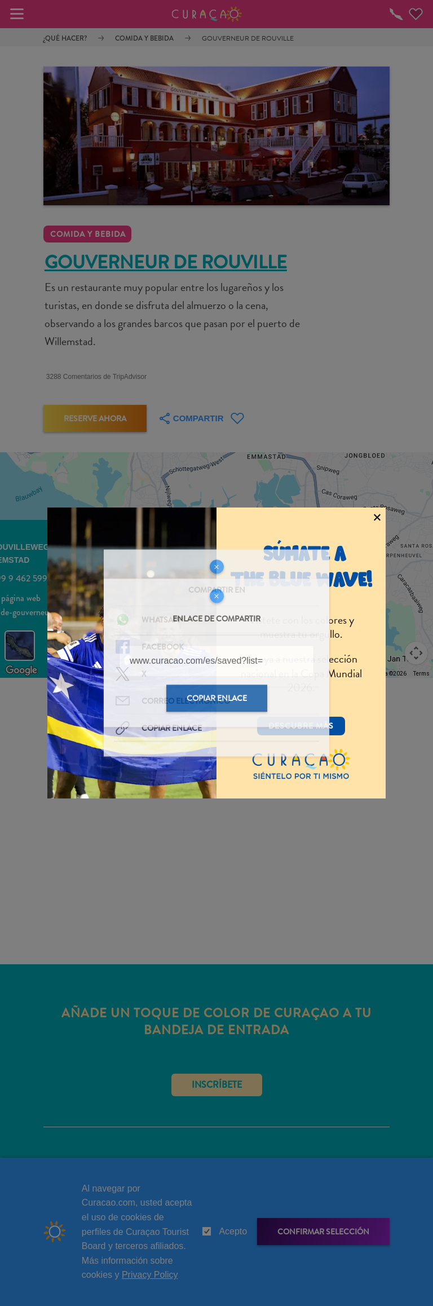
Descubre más (301, 725)
